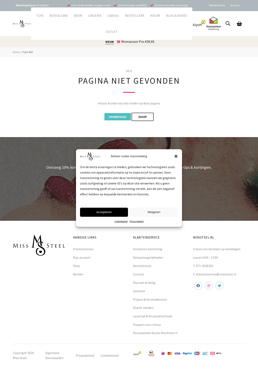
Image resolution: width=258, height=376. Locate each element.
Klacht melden (143, 308)
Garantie (139, 292)
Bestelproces (142, 267)
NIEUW (109, 42)
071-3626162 (42, 5)
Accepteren (104, 212)
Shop (76, 267)
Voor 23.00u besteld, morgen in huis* (91, 5)
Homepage (116, 117)
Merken (78, 275)
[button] (176, 156)
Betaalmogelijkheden (148, 258)
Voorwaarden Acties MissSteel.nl (155, 334)
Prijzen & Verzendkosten (150, 300)
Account (234, 5)
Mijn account (82, 258)
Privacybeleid (137, 221)
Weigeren (154, 212)
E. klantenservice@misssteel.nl (214, 275)
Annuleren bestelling (147, 250)
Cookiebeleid (121, 221)
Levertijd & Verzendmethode (152, 317)
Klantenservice (217, 5)
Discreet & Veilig (144, 283)
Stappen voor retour (147, 325)
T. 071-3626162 (203, 267)
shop (146, 117)
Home (16, 52)
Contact (138, 275)
